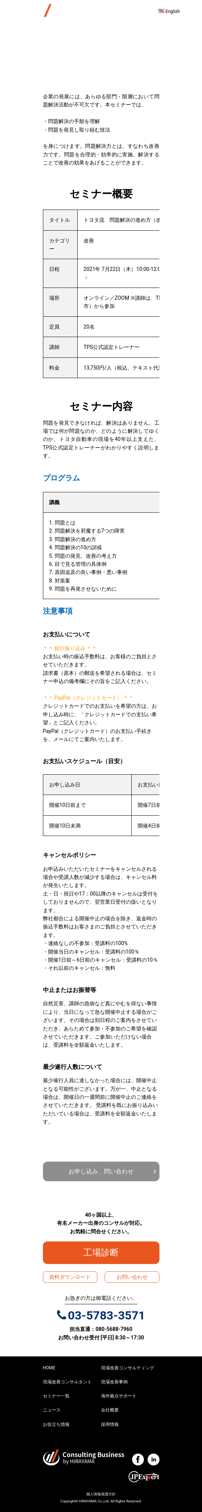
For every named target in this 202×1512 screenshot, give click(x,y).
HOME (49, 1367)
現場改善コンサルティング (127, 1367)
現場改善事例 (114, 1381)
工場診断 (105, 1252)
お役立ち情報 (56, 1424)
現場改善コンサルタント (67, 1381)
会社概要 (110, 1410)
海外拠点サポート (119, 1396)
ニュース (52, 1410)
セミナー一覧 (56, 1396)
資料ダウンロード (70, 1277)
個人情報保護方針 (101, 1494)
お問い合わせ (132, 1277)
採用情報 (110, 1424)
